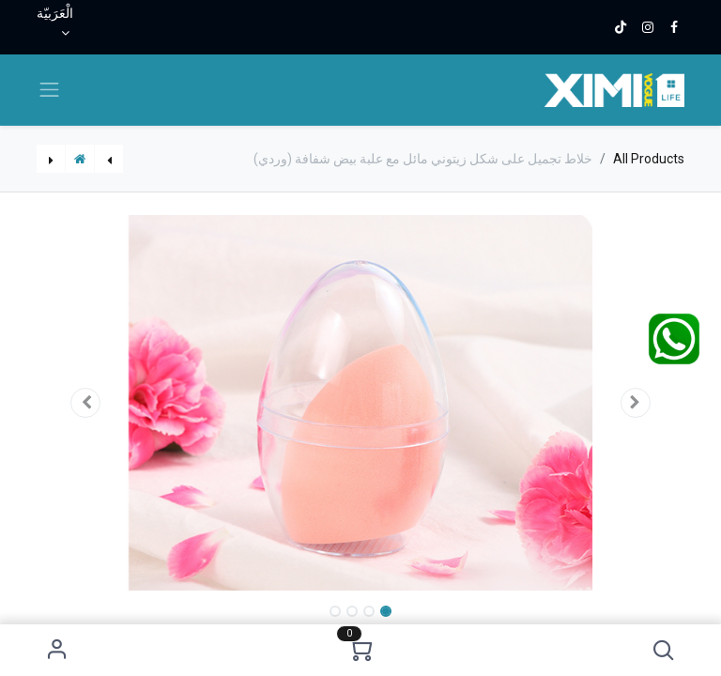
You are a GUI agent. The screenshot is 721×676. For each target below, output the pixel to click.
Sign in (57, 650)
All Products (648, 158)
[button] (664, 650)
